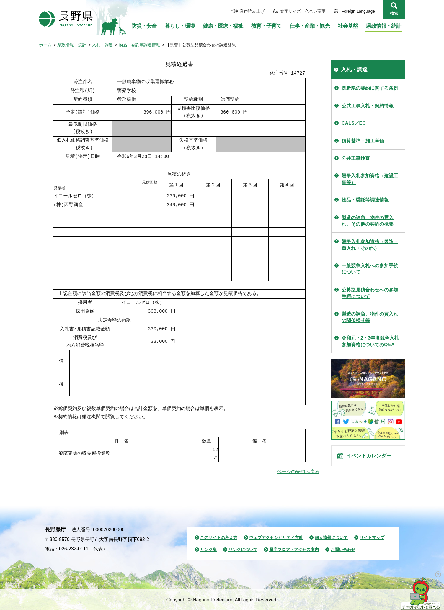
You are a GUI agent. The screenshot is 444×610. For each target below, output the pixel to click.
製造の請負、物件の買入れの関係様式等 (370, 317)
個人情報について (331, 537)
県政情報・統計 (71, 44)
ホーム (45, 44)
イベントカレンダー (372, 458)
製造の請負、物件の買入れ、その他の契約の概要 (368, 221)
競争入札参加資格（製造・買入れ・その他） (370, 244)
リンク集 (208, 549)
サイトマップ (372, 537)
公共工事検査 (356, 158)
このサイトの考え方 (218, 537)
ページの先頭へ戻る (298, 471)
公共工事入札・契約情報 (368, 105)
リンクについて (242, 549)
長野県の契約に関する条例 (370, 88)
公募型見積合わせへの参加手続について (370, 293)
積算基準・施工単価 (363, 140)
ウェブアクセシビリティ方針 (276, 537)
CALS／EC (354, 123)
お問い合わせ (343, 549)
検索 (394, 13)
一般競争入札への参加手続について (370, 269)
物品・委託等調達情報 (139, 44)
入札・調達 (102, 44)
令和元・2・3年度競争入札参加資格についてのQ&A (370, 341)
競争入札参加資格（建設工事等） (370, 179)
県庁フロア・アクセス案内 (294, 549)
